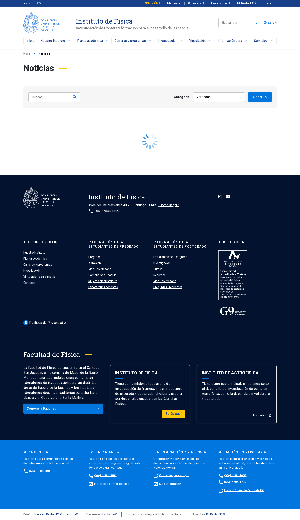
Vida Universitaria (99, 269)
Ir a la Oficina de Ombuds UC (244, 490)
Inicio (30, 41)
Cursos (157, 269)
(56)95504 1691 (235, 475)
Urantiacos (108, 514)
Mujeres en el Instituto (102, 281)
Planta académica (93, 41)
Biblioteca (195, 3)
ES (270, 22)
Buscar (260, 97)
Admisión (151, 3)
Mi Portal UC (246, 3)
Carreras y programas (133, 41)
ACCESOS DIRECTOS (41, 242)
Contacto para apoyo (174, 475)
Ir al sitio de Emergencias (111, 483)
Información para (233, 41)
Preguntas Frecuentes (167, 287)
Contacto (29, 282)
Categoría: (182, 97)
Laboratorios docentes (103, 287)
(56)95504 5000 (105, 475)
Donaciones (219, 3)
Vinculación (200, 41)
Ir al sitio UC (31, 3)
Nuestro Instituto (55, 41)
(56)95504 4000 (40, 470)
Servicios (264, 41)
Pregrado (94, 257)
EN (274, 22)
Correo (270, 3)
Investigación (170, 41)
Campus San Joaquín (102, 275)
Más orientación (170, 483)
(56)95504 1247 (235, 481)
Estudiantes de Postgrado (170, 257)
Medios (174, 3)
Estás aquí (173, 414)
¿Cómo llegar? (168, 205)
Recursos (159, 275)
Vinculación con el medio (39, 276)
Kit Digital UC (214, 514)
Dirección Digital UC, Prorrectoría (55, 514)
